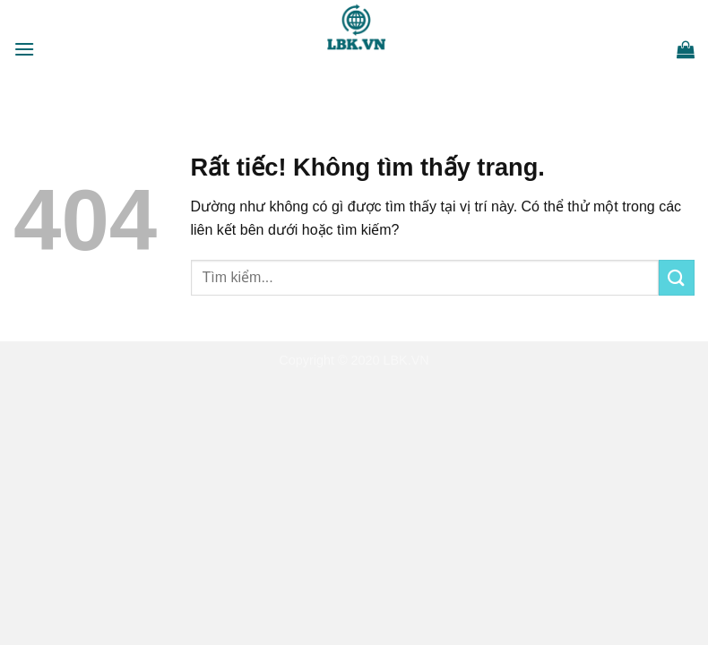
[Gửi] (677, 277)
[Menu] (24, 49)
